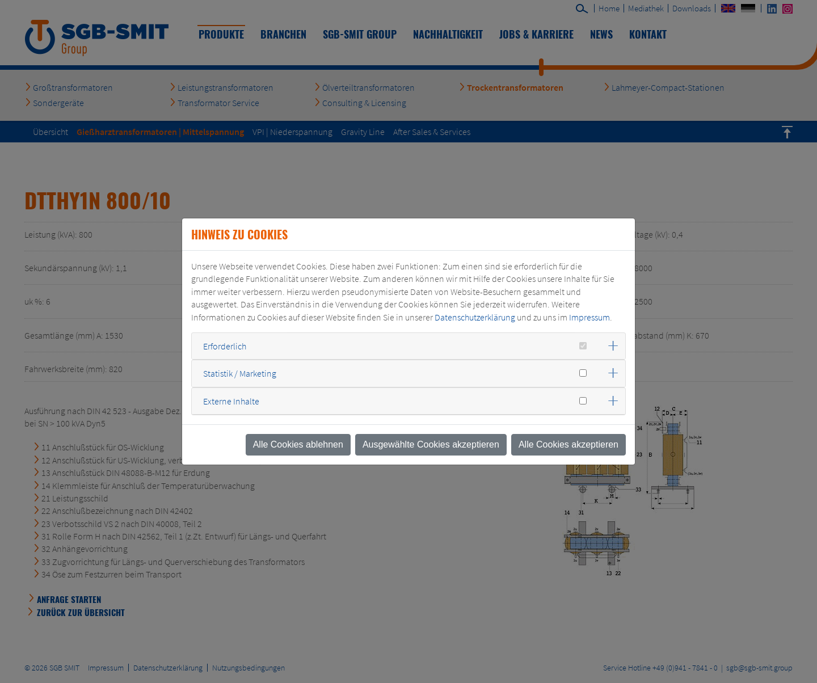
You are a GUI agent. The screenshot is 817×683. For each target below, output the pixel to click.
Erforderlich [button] (224, 346)
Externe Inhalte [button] (231, 401)
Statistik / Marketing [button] (239, 373)
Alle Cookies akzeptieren (568, 444)
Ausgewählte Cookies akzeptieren (431, 444)
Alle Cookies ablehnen (298, 444)
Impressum (589, 317)
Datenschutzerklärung (475, 317)
